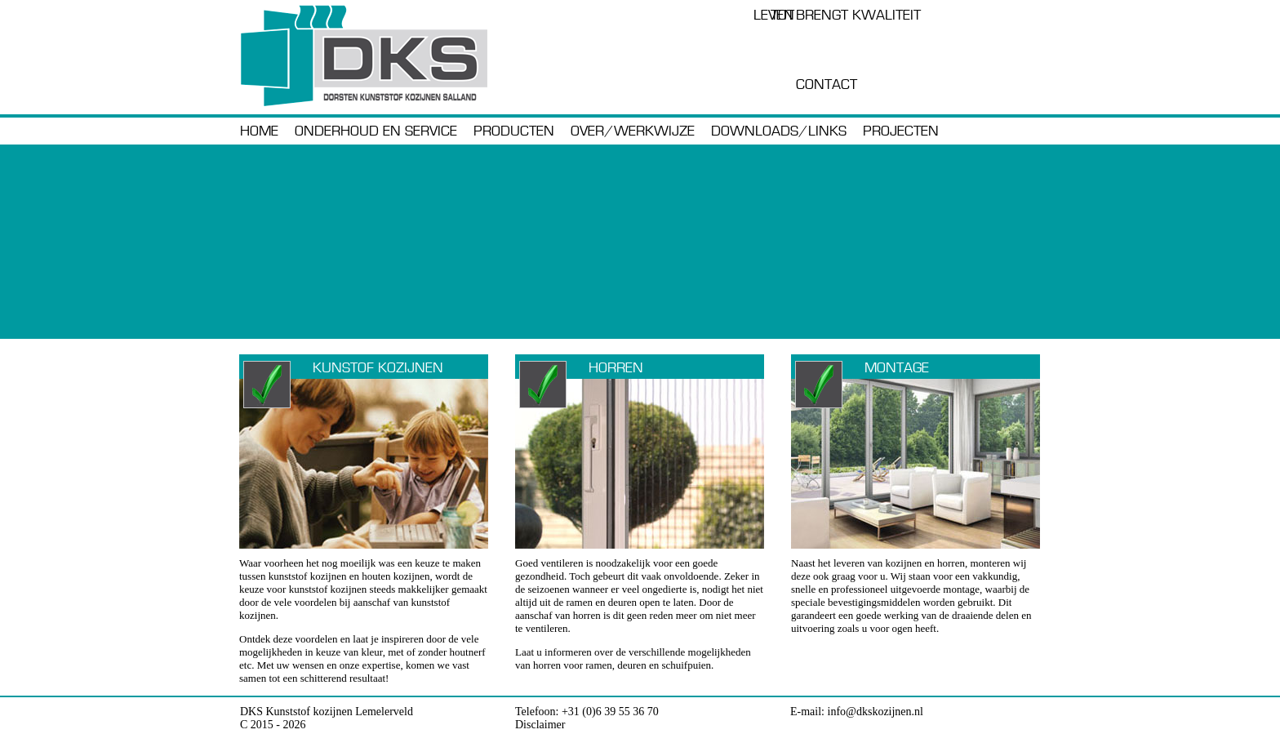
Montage (896, 368)
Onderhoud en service (376, 131)
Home (259, 131)
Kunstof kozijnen (378, 368)
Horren (616, 368)
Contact (826, 85)
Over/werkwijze (633, 131)
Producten (513, 131)
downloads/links (779, 131)
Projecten (901, 131)
